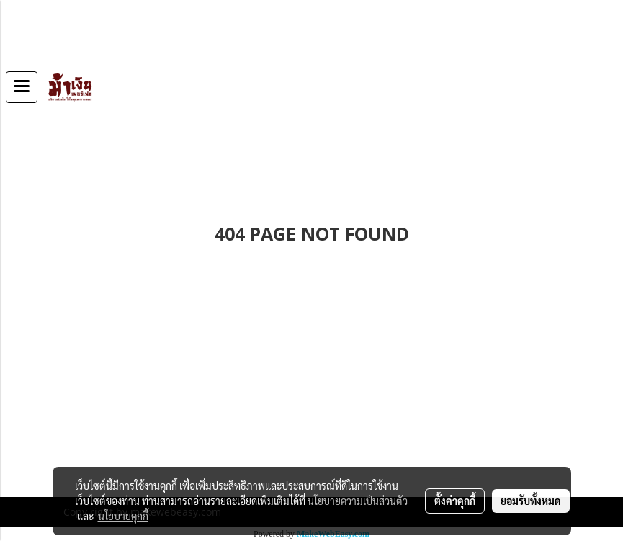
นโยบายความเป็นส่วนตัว (358, 500)
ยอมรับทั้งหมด (531, 500)
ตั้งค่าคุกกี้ (454, 500)
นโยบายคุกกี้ (123, 515)
